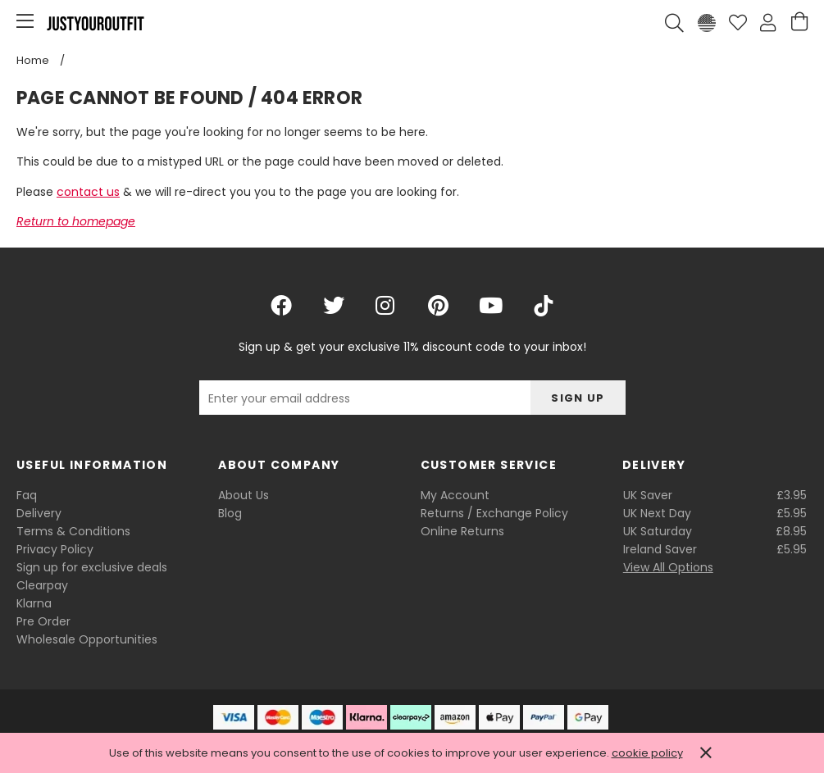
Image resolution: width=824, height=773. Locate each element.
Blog (230, 513)
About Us (243, 495)
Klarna (34, 603)
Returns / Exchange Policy (494, 513)
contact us (88, 192)
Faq (26, 495)
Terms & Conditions (73, 531)
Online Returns (462, 531)
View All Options (668, 567)
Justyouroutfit (95, 23)
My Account (455, 495)
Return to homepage (75, 221)
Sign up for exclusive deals (91, 567)
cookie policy (647, 753)
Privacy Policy (54, 549)
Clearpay (42, 585)
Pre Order (43, 621)
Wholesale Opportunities (86, 639)
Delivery (38, 513)
